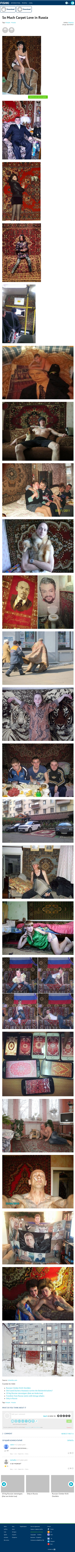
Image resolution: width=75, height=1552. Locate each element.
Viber (51, 1534)
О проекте (38, 1537)
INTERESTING (15, 3)
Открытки (14, 1537)
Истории (14, 1532)
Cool (31, 3)
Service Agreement (35, 1526)
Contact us (52, 1549)
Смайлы (39, 1534)
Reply (11, 1454)
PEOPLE (24, 3)
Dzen (51, 1544)
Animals (6, 1537)
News (5, 1526)
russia (14, 22)
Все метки (6, 1540)
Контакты (33, 1537)
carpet (8, 22)
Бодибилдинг (23, 1526)
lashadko (13, 1460)
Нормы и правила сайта (37, 1529)
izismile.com (12, 1380)
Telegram (52, 1541)
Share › (27, 1454)
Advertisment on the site (37, 1532)
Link (15, 1454)
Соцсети (14, 1534)
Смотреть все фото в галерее (37, 97)
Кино (13, 1529)
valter (12, 1445)
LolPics (5, 1529)
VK (51, 1538)
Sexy (13, 1526)
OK (51, 1532)
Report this (21, 1454)
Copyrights (33, 1534)
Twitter (52, 1529)
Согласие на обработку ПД (37, 1540)
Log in (45, 1416)
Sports (5, 1534)
